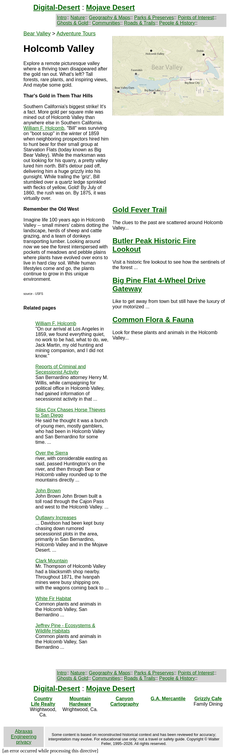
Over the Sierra (51, 452)
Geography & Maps (109, 17)
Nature (77, 17)
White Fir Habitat (53, 598)
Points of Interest (196, 17)
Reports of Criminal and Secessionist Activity (60, 369)
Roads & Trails (139, 22)
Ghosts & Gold (72, 22)
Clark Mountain (51, 560)
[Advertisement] (168, 158)
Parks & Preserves (154, 17)
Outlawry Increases (55, 517)
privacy (23, 742)
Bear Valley (37, 34)
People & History (177, 22)
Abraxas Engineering (23, 734)
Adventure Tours (76, 34)
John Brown (48, 490)
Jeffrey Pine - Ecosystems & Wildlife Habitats (65, 628)
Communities (106, 22)
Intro (61, 17)
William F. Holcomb (43, 128)
